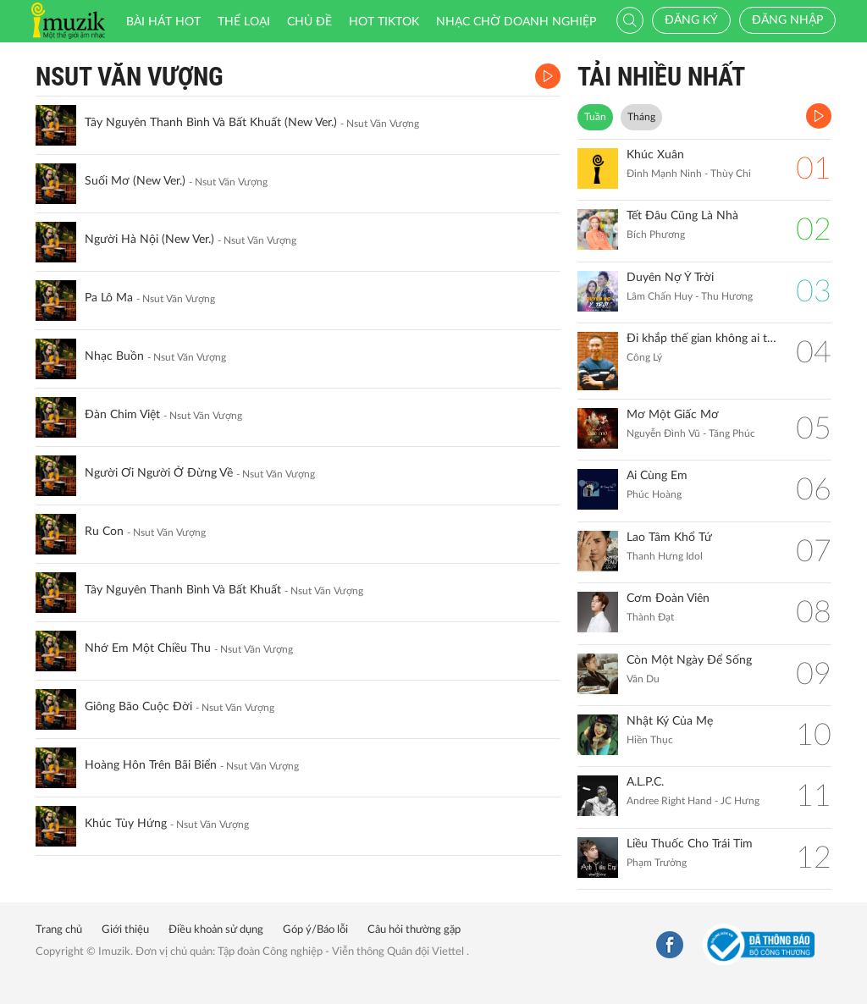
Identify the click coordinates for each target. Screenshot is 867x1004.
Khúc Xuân (655, 155)
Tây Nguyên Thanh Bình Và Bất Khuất (183, 590)
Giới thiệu (125, 929)
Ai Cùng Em (657, 476)
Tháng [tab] (641, 117)
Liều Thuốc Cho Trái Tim (690, 844)
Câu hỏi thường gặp (414, 929)
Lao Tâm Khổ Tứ (669, 537)
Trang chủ (59, 929)
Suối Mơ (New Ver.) (135, 181)
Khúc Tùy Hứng (126, 824)
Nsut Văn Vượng (130, 76)
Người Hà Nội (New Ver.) (149, 239)
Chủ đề (309, 22)
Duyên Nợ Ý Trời (670, 278)
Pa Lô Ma (109, 298)
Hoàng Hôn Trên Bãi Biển (151, 765)
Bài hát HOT (163, 22)
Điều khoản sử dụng (215, 929)
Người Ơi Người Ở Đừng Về (159, 473)
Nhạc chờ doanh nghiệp (516, 22)
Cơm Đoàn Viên (668, 598)
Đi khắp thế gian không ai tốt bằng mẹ (703, 339)
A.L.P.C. (645, 782)
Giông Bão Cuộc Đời (138, 707)
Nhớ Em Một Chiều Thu (148, 648)
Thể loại (244, 22)
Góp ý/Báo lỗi (315, 929)
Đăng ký (691, 20)
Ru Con (104, 532)
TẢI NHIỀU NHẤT (661, 76)
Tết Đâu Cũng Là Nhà (682, 216)
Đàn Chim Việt (122, 415)
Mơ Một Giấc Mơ (673, 415)
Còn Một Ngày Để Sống (689, 660)
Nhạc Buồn (114, 356)
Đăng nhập (787, 20)
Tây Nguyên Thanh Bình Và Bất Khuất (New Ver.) (211, 123)
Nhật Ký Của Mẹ (670, 721)
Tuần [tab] (595, 117)
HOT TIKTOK (384, 22)
